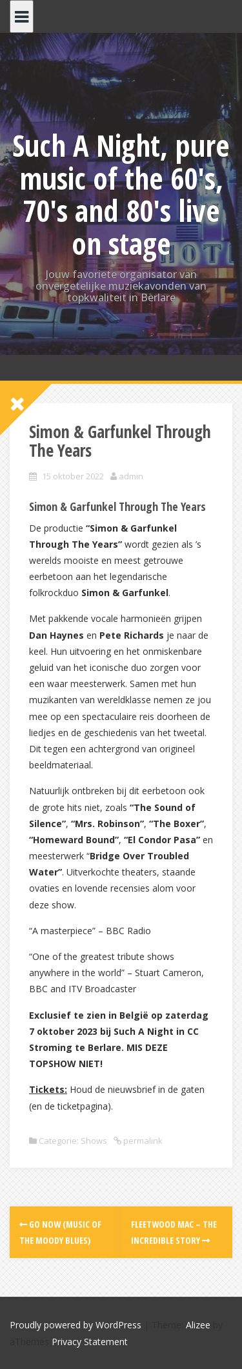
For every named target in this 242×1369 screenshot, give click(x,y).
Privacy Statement (90, 1341)
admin (131, 476)
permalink (142, 1140)
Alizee (198, 1325)
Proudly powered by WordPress (75, 1325)
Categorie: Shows (73, 1140)
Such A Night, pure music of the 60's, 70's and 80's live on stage (121, 194)
